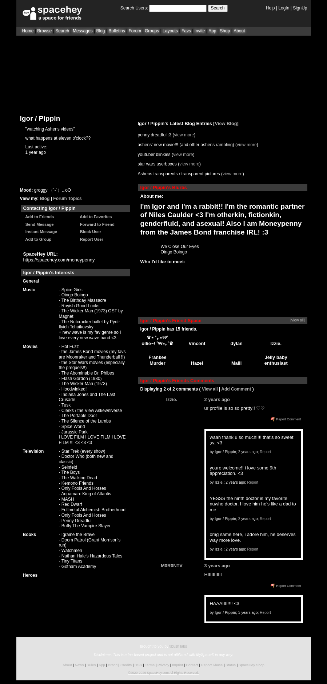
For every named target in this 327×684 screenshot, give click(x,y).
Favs (186, 30)
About (239, 30)
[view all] (297, 320)
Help (270, 8)
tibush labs (178, 646)
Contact (192, 665)
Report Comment (286, 419)
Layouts (170, 30)
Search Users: (134, 8)
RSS (138, 665)
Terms (150, 665)
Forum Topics (67, 198)
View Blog (226, 123)
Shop (225, 30)
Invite (200, 30)
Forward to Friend (96, 224)
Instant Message (40, 231)
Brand (112, 665)
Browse (44, 30)
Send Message (38, 224)
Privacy (163, 665)
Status (231, 665)
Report (265, 452)
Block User (89, 231)
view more (184, 134)
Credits (126, 665)
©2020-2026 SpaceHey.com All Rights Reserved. (163, 673)
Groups (152, 30)
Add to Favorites (95, 217)
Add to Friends (38, 217)
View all (210, 389)
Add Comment (236, 389)
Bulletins (116, 30)
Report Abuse (212, 665)
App (212, 30)
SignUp (300, 8)
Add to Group (37, 239)
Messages (83, 30)
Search (218, 8)
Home (28, 30)
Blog (100, 30)
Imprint (177, 665)
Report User (90, 239)
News (79, 665)
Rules (91, 665)
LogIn (283, 8)
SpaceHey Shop (251, 665)
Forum (134, 30)
